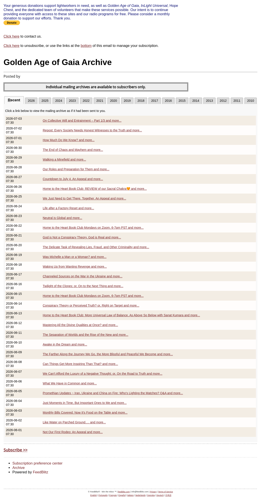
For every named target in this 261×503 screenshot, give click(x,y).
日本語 (168, 495)
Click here (11, 36)
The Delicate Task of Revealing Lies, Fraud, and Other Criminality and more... (96, 247)
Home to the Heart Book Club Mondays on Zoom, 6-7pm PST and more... (93, 227)
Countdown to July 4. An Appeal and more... (73, 179)
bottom (86, 46)
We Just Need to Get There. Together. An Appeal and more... (84, 198)
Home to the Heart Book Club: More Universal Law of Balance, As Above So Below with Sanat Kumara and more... (121, 315)
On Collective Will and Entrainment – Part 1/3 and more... (82, 120)
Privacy (153, 492)
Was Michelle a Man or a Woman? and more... (74, 257)
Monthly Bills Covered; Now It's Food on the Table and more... (85, 412)
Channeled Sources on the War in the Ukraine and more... (82, 276)
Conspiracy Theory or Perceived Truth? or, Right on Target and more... (91, 305)
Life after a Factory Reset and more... (68, 208)
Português (103, 495)
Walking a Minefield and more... (64, 159)
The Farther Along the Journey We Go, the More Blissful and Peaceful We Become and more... (108, 354)
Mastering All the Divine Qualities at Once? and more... (80, 325)
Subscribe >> (15, 450)
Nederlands (140, 495)
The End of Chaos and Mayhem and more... (73, 150)
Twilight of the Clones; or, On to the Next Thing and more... (83, 286)
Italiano (130, 495)
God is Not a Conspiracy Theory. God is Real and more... (82, 237)
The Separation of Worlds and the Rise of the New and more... (85, 334)
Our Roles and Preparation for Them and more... (76, 169)
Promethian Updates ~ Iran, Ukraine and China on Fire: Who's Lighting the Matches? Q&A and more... (113, 393)
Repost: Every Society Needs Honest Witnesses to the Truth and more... (92, 130)
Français (113, 495)
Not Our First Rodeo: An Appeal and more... (73, 432)
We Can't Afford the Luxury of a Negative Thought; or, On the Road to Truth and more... (102, 373)
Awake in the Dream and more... (65, 344)
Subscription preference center (37, 463)
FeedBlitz (40, 472)
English (93, 495)
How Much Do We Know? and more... (69, 140)
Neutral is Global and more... (62, 218)
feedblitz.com (124, 492)
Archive (18, 468)
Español (122, 495)
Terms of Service (165, 492)
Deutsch (160, 495)
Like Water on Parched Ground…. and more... (74, 422)
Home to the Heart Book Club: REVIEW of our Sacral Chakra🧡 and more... (95, 188)
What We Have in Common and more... (70, 383)
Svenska (151, 495)
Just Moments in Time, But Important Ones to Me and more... (85, 403)
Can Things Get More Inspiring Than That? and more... (80, 364)
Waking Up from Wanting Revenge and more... (75, 266)
